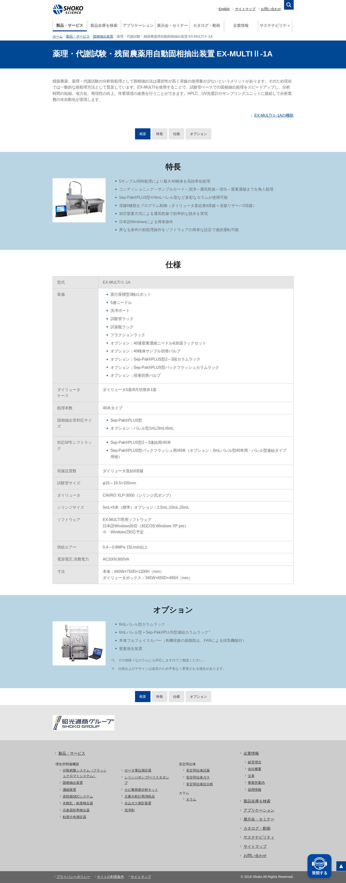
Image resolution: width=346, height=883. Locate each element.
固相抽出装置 (103, 36)
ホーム (58, 36)
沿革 (251, 776)
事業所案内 (256, 783)
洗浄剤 (129, 810)
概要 (142, 134)
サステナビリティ (275, 25)
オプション (198, 134)
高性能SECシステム (78, 796)
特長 (159, 134)
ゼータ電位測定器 (137, 770)
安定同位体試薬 (198, 770)
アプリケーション (138, 25)
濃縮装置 (69, 790)
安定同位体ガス (198, 777)
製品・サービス (69, 25)
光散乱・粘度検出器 (78, 803)
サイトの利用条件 (110, 877)
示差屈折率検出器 (76, 810)
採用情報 (254, 790)
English (224, 9)
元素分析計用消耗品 (139, 796)
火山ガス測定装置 (137, 803)
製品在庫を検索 (103, 25)
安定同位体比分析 (199, 784)
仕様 (176, 134)
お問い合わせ (271, 9)
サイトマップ (245, 9)
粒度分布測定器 (74, 817)
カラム (191, 799)
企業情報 (241, 25)
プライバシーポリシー (73, 877)
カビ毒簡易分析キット (141, 790)
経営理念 (254, 762)
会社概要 (254, 769)
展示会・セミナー (172, 25)
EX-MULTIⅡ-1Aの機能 (273, 115)
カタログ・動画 (206, 25)
